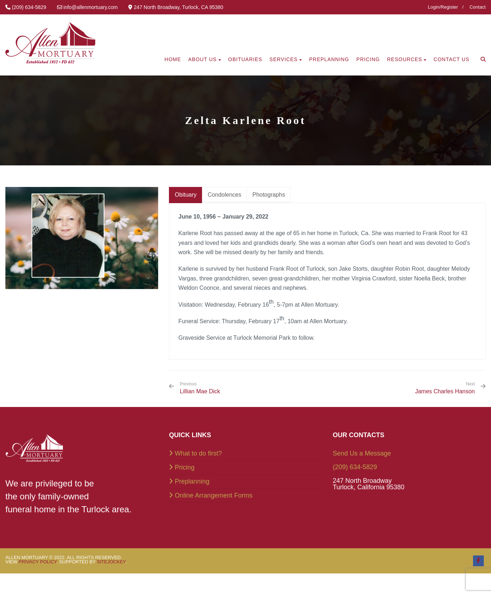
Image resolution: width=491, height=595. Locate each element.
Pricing (184, 467)
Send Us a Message (362, 453)
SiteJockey (111, 561)
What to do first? (198, 453)
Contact (477, 7)
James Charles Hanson (445, 391)
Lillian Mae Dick (200, 387)
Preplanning (192, 481)
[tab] (185, 195)
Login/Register (443, 7)
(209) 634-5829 (355, 467)
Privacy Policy (38, 561)
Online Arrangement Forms (213, 495)
